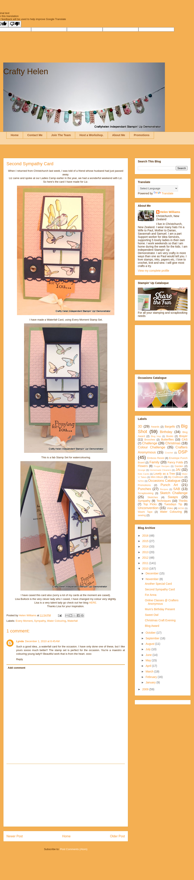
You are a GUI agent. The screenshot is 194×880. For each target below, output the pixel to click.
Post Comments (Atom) (73, 849)
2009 (145, 689)
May (149, 660)
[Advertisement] (65, 795)
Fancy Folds (175, 462)
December (152, 573)
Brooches (149, 439)
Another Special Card (158, 583)
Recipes (164, 489)
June (149, 655)
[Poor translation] (14, 24)
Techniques (164, 500)
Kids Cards (143, 474)
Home (15, 135)
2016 (145, 535)
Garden (179, 466)
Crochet (169, 452)
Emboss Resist (155, 458)
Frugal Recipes (162, 466)
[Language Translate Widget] (158, 188)
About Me (118, 135)
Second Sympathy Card (160, 589)
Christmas (173, 443)
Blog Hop (156, 436)
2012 (145, 557)
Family (154, 462)
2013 (145, 552)
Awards (155, 426)
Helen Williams (170, 212)
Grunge (141, 470)
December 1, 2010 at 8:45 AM (42, 641)
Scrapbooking (145, 493)
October (151, 632)
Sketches (153, 497)
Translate (163, 193)
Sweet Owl (151, 614)
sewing (142, 515)
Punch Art (169, 485)
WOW (181, 508)
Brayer (183, 436)
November (152, 579)
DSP (183, 451)
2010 (145, 568)
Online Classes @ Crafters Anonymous (161, 602)
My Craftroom (176, 477)
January (151, 682)
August (150, 643)
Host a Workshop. (91, 135)
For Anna (150, 594)
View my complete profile (153, 270)
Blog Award (152, 625)
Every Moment (24, 620)
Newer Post (14, 836)
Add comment (16, 667)
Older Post (117, 836)
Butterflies (167, 439)
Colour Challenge (151, 447)
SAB (176, 489)
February (152, 677)
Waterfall (72, 620)
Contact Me (34, 135)
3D (140, 426)
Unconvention (148, 508)
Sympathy (40, 620)
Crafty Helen (25, 71)
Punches (144, 489)
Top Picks (150, 504)
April (149, 665)
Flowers (143, 466)
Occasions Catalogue (164, 481)
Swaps (173, 497)
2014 (145, 546)
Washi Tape (145, 511)
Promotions (142, 135)
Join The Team (61, 135)
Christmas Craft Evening (160, 620)
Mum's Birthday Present (160, 609)
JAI (178, 470)
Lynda (20, 641)
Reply (19, 659)
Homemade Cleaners (160, 470)
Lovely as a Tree (164, 473)
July (148, 649)
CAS (185, 439)
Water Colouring (56, 620)
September (153, 638)
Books (169, 436)
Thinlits (183, 500)
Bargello (170, 426)
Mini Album (157, 477)
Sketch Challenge (174, 493)
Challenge (149, 443)
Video (170, 508)
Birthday (166, 432)
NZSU (141, 481)
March (150, 671)
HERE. (93, 602)
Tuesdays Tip (173, 504)
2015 (145, 541)
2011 (145, 563)
